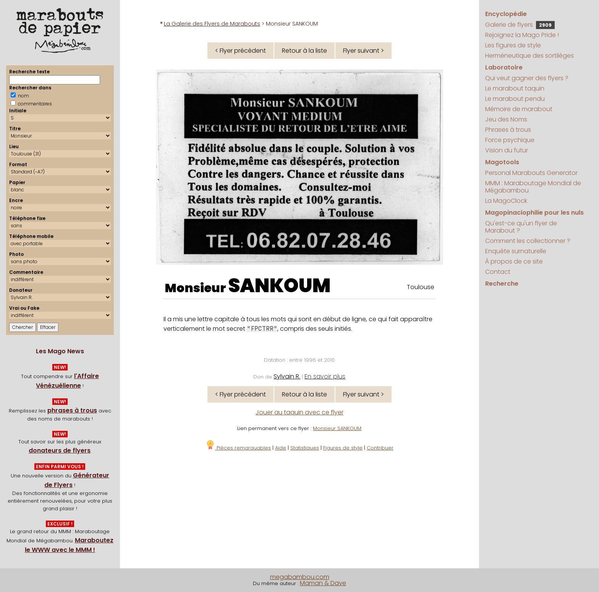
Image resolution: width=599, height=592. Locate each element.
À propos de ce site (514, 261)
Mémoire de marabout (518, 109)
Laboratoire (504, 67)
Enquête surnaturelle (515, 251)
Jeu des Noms (506, 119)
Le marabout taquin (514, 88)
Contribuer (380, 447)
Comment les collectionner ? (527, 240)
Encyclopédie (506, 14)
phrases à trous (72, 410)
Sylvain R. (287, 376)
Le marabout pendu (515, 98)
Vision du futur (506, 150)
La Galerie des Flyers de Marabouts (212, 23)
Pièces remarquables (238, 447)
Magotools (502, 162)
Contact (497, 271)
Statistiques (304, 447)
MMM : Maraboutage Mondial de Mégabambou (533, 187)
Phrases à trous (508, 129)
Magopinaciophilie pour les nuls (534, 212)
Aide (280, 447)
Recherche (501, 283)
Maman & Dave (323, 583)
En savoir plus (324, 376)
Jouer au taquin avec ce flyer (299, 412)
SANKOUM (279, 285)
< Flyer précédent (240, 50)
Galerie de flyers (520, 24)
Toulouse (420, 287)
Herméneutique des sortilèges (529, 55)
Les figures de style (513, 45)
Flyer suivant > (363, 50)
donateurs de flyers (60, 450)
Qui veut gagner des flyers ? (526, 78)
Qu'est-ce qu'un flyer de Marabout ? (521, 227)
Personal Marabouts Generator (531, 172)
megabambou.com (299, 577)
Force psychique (509, 140)
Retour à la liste (304, 50)
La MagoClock (506, 200)
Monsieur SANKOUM (337, 428)
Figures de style (343, 447)
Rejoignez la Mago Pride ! (522, 35)
